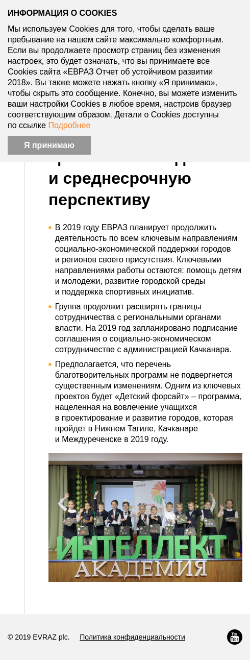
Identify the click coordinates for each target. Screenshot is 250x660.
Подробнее (69, 125)
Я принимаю (49, 145)
